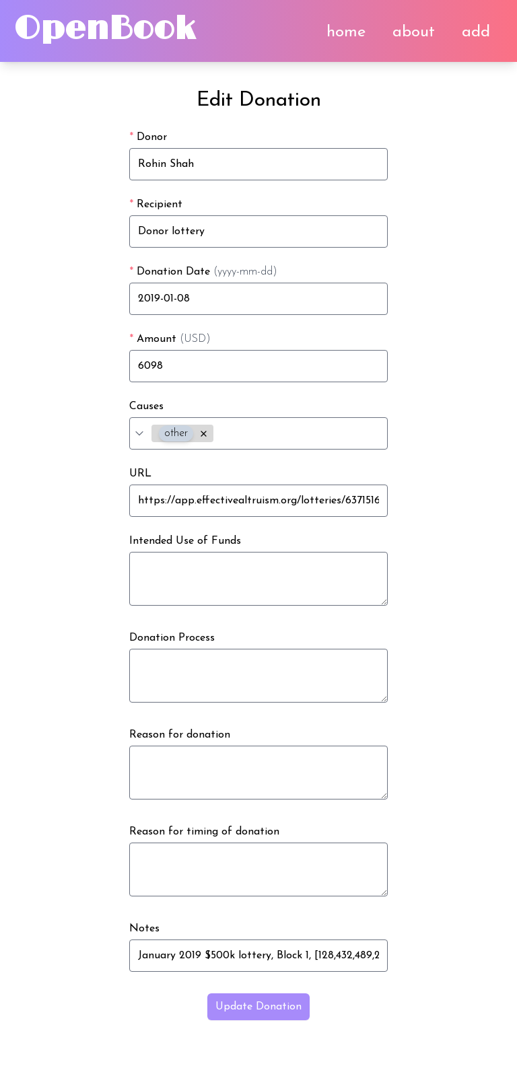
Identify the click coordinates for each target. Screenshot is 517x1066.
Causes (146, 406)
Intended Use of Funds (185, 541)
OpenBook (104, 29)
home (346, 32)
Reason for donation (179, 735)
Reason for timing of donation (204, 831)
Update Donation (258, 1006)
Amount (170, 339)
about (413, 32)
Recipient (155, 204)
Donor (148, 137)
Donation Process (172, 638)
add (476, 32)
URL (140, 473)
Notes (144, 928)
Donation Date (203, 271)
